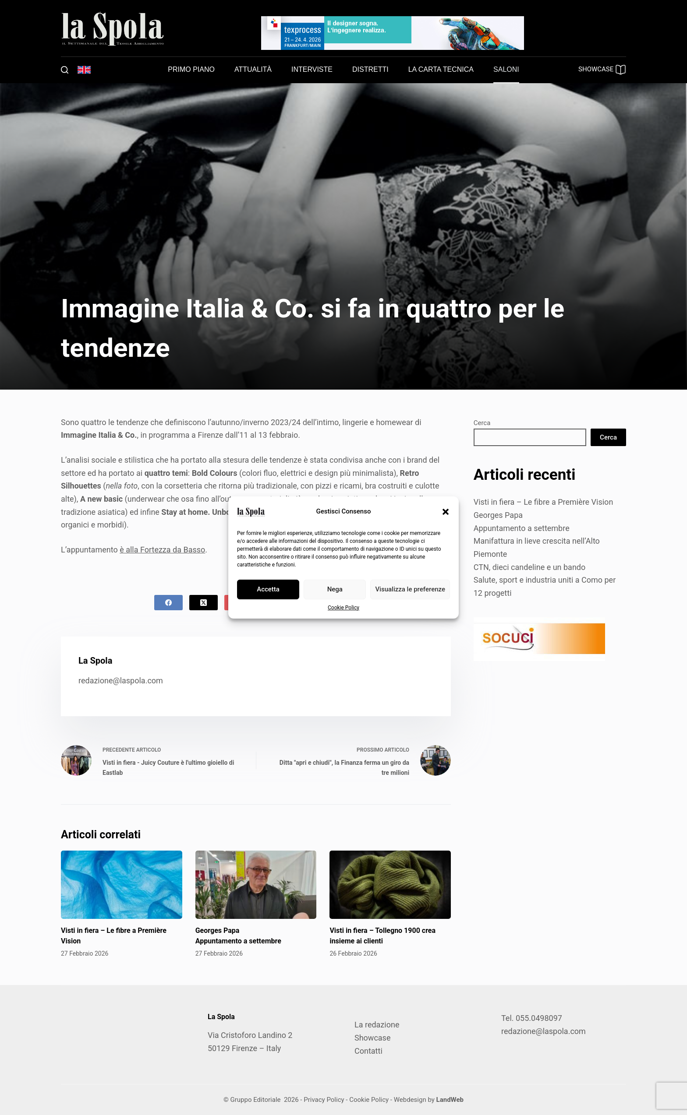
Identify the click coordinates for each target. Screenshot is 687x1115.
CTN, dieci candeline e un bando (530, 567)
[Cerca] (64, 70)
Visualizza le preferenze (410, 589)
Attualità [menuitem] (253, 69)
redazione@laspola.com (120, 680)
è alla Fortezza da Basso (162, 549)
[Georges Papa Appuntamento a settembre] (256, 885)
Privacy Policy (324, 1100)
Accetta (268, 589)
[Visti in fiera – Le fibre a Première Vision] (121, 885)
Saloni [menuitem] (506, 69)
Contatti (368, 1050)
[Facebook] (168, 602)
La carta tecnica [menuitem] (441, 69)
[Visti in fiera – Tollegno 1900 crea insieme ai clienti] (390, 885)
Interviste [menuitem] (312, 69)
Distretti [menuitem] (370, 69)
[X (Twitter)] (203, 602)
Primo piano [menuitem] (191, 69)
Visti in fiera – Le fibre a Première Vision (543, 501)
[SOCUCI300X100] (539, 638)
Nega (335, 589)
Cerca (482, 423)
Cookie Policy (343, 608)
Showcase (372, 1037)
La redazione (376, 1024)
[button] (445, 511)
